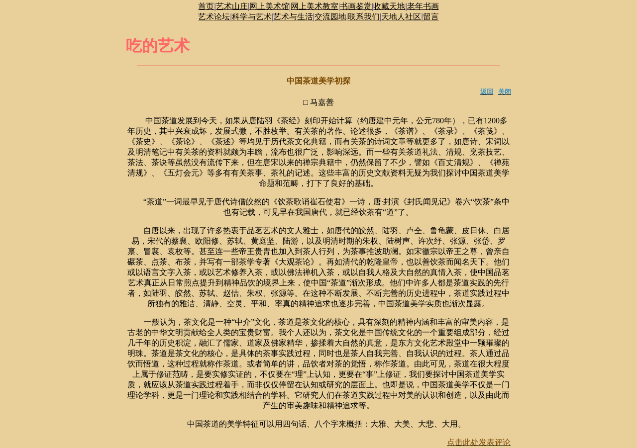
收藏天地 (389, 6)
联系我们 (364, 16)
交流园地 (330, 16)
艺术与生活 (293, 16)
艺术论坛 (214, 16)
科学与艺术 (252, 16)
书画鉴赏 (356, 6)
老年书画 (423, 6)
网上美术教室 (314, 6)
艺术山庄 (232, 6)
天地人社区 (401, 16)
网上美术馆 (269, 6)
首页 (206, 6)
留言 (431, 16)
